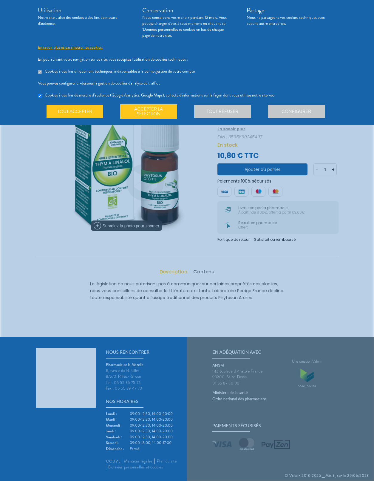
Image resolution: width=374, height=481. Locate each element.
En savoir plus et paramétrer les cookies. (70, 47)
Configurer (298, 111)
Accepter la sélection (150, 111)
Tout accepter (75, 111)
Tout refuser (224, 111)
